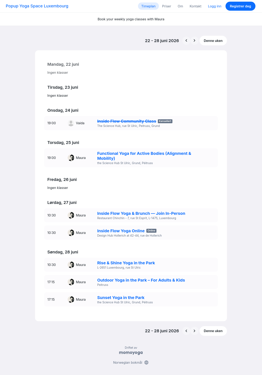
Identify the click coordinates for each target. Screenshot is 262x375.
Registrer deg (240, 6)
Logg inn (214, 6)
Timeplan (148, 6)
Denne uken (213, 41)
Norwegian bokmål (131, 356)
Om (180, 6)
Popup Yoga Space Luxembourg (37, 5)
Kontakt (195, 6)
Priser (166, 6)
